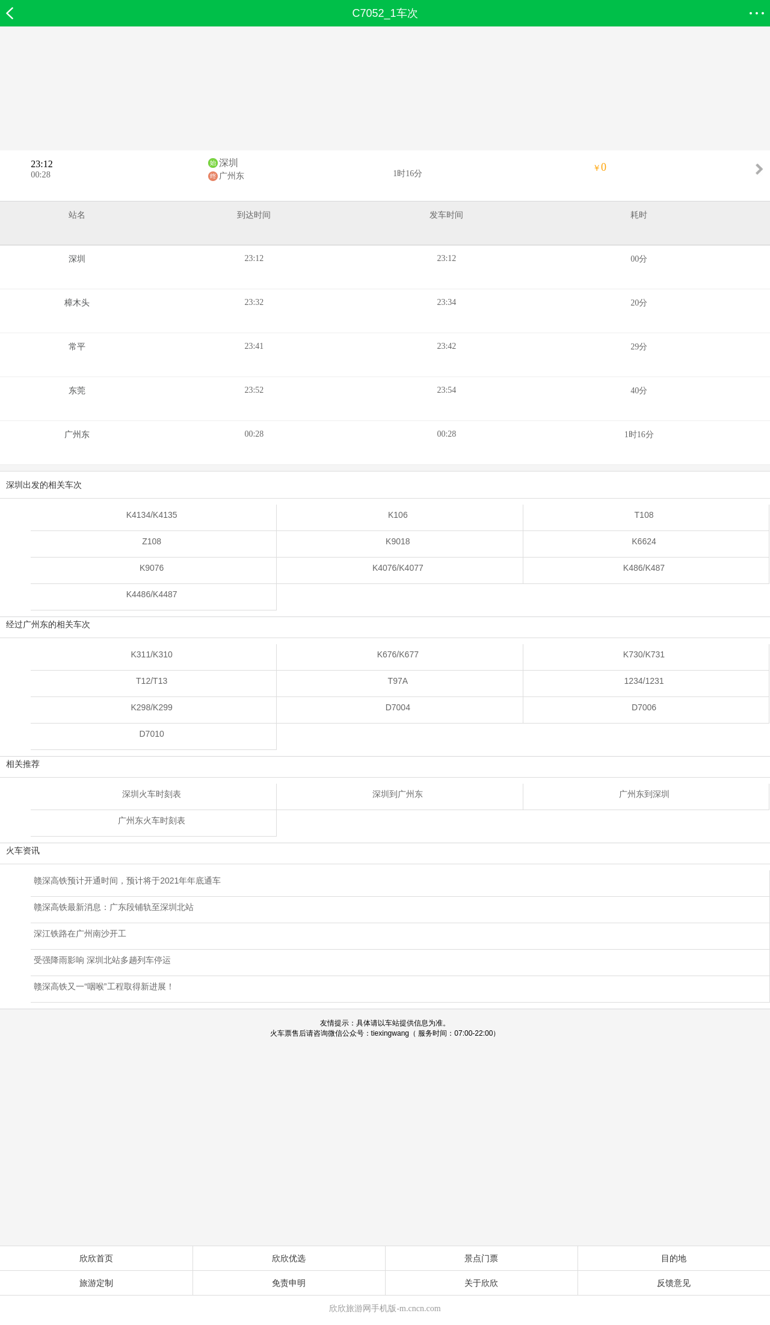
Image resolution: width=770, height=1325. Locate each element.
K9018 (398, 541)
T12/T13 (151, 681)
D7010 (152, 734)
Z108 (151, 541)
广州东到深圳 (644, 794)
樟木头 (77, 302)
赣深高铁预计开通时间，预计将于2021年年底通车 (127, 880)
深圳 (228, 163)
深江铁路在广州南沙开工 (80, 933)
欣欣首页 (96, 1258)
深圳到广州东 (397, 794)
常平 (77, 346)
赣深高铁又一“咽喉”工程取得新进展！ (104, 986)
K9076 (152, 568)
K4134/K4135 (151, 515)
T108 (644, 515)
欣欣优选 (289, 1258)
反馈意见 (674, 1283)
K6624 (644, 541)
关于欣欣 (481, 1283)
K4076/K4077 (398, 568)
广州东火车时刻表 (151, 820)
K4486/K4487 (151, 594)
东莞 (77, 390)
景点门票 (481, 1258)
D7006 (644, 707)
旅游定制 (96, 1283)
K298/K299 (151, 707)
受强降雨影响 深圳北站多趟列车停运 (102, 960)
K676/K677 (398, 654)
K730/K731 (644, 654)
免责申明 (289, 1283)
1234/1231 (644, 681)
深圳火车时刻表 (151, 794)
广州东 (231, 175)
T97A (398, 681)
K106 (398, 515)
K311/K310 (151, 654)
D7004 (398, 707)
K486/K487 (644, 568)
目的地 (673, 1258)
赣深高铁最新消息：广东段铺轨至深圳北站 (114, 907)
